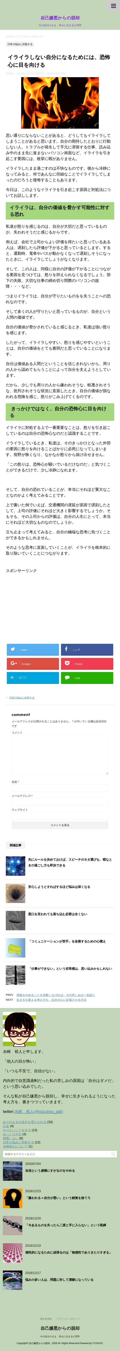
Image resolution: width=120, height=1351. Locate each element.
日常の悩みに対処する (22, 697)
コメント (17, 732)
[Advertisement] (38, 601)
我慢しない (10, 1138)
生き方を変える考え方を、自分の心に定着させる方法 (51, 999)
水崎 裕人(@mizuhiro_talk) (38, 1111)
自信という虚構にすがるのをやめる (50, 1170)
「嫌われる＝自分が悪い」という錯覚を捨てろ (57, 1198)
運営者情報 (46, 1319)
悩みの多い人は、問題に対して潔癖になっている (59, 1279)
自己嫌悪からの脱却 (60, 18)
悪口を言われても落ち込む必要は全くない (57, 914)
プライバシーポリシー (68, 1319)
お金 (6, 1126)
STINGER (97, 1343)
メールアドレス (22, 795)
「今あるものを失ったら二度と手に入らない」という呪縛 (65, 1225)
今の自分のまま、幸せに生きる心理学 (60, 1336)
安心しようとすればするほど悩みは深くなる (59, 886)
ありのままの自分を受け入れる (24, 1122)
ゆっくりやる (12, 1134)
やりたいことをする (17, 1130)
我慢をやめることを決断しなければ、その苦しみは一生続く (56, 995)
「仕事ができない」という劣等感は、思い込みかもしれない (70, 968)
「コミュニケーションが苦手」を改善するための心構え (67, 941)
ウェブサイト (20, 809)
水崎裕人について (15, 1146)
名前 (15, 781)
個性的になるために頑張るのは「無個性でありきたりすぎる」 (68, 1252)
